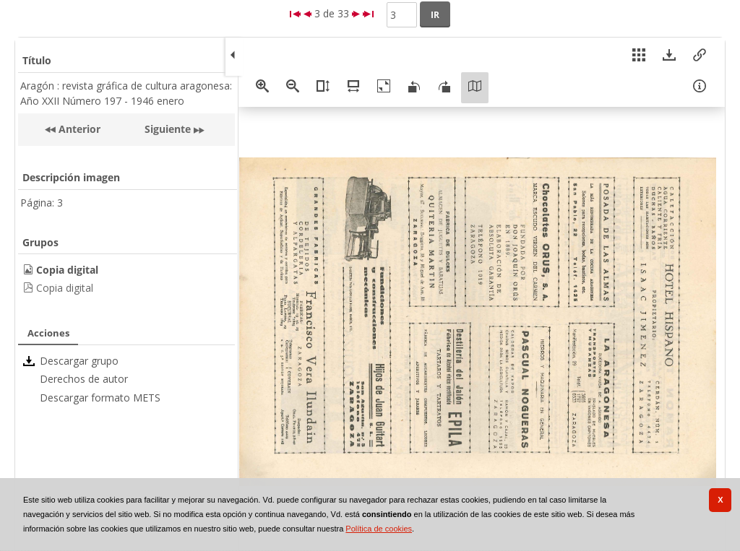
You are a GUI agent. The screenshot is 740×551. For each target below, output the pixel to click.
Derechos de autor (84, 379)
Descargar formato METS (100, 397)
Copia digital (64, 288)
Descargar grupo (79, 361)
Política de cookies (378, 528)
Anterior (78, 129)
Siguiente (168, 129)
